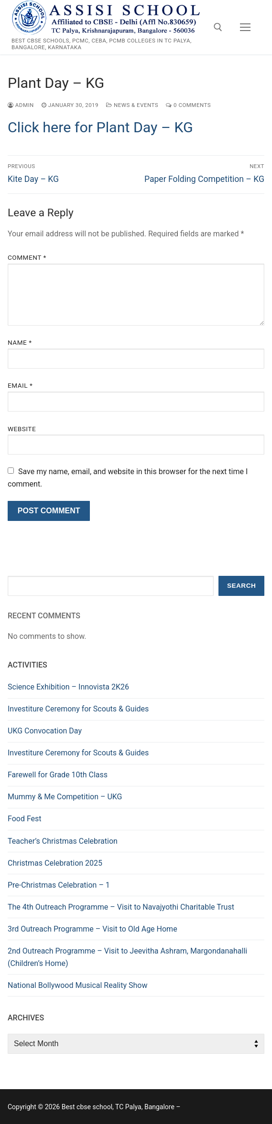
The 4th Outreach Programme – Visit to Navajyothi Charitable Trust (121, 907)
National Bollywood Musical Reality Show (77, 985)
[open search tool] (218, 27)
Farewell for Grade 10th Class (58, 774)
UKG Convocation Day (45, 730)
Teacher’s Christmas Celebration (63, 841)
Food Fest (25, 818)
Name (20, 342)
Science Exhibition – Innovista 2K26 (68, 686)
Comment (27, 257)
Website (22, 429)
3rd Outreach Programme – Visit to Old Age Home (92, 928)
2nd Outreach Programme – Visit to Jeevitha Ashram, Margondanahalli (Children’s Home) (127, 957)
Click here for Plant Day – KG (100, 127)
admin (21, 105)
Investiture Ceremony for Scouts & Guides (78, 708)
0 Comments (188, 105)
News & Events (132, 105)
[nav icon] (245, 27)
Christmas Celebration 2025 (55, 863)
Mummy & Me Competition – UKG (65, 796)
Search (241, 585)
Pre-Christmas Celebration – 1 (59, 885)
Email (20, 385)
